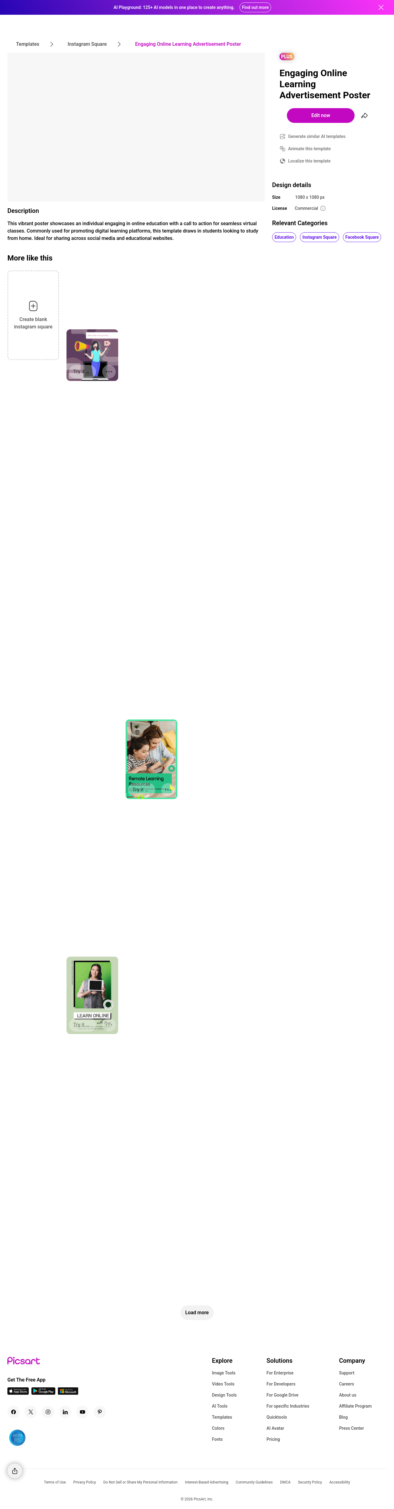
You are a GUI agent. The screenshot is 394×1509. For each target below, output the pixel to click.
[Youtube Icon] (82, 1412)
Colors (218, 1428)
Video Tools (223, 1384)
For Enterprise (280, 1372)
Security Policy (310, 1482)
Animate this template (309, 148)
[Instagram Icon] (48, 1412)
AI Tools (219, 1406)
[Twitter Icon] (31, 1412)
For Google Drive (283, 1395)
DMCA (285, 1482)
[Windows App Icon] (68, 1393)
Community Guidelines (254, 1482)
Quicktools (277, 1417)
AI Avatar (275, 1428)
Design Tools (224, 1395)
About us (347, 1395)
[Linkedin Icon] (65, 1412)
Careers (346, 1384)
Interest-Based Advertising (206, 1482)
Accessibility (339, 1482)
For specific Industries (288, 1406)
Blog (343, 1417)
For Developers (281, 1384)
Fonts (217, 1439)
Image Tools (223, 1372)
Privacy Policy (84, 1482)
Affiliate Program (355, 1406)
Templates (222, 1417)
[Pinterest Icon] (100, 1412)
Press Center (351, 1428)
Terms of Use (55, 1482)
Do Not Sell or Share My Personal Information (140, 1482)
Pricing (273, 1439)
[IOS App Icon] (18, 1393)
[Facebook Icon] (13, 1412)
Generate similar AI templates (317, 136)
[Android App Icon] (43, 1393)
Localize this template (309, 161)
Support (346, 1372)
